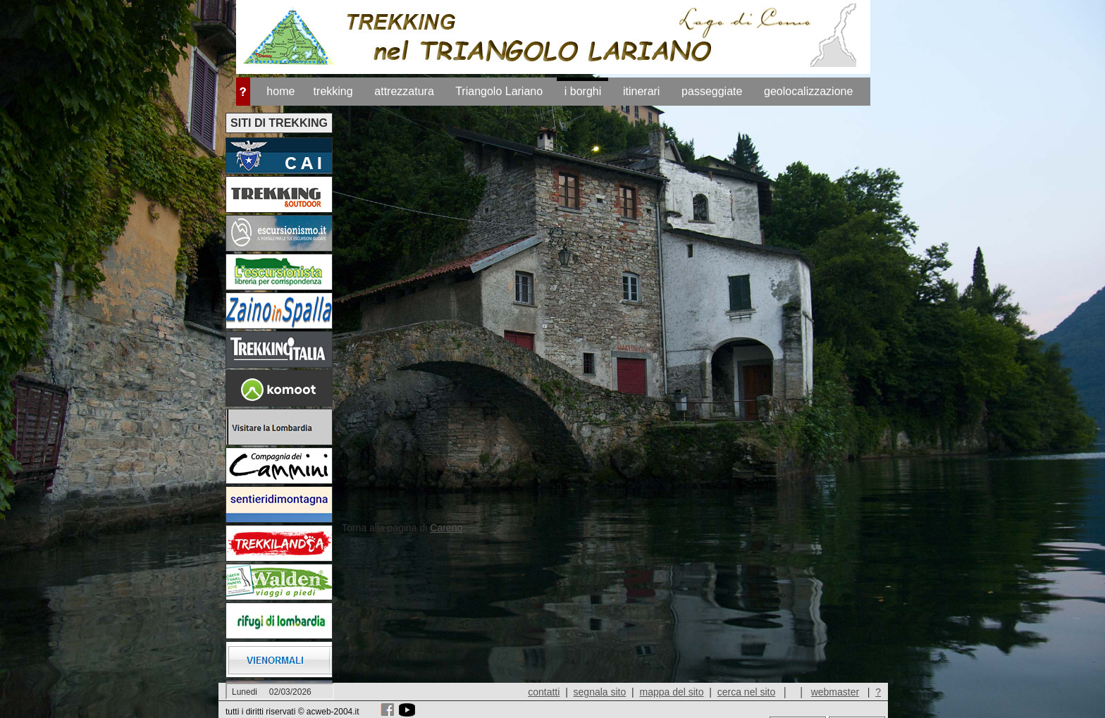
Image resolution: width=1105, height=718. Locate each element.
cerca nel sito (746, 692)
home (280, 91)
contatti (544, 692)
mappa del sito (671, 692)
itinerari (641, 91)
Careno (446, 527)
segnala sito (600, 692)
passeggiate (711, 91)
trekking (333, 91)
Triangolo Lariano (499, 91)
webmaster (835, 692)
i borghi (582, 91)
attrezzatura (403, 91)
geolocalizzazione (808, 91)
